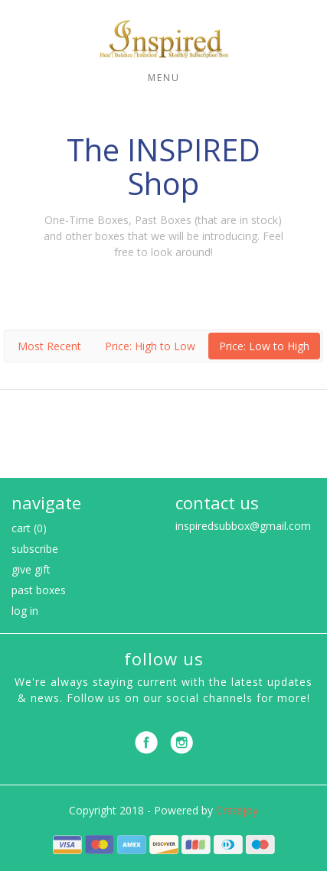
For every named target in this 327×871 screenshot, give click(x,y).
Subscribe (34, 548)
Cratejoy (237, 810)
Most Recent (49, 346)
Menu (164, 77)
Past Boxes (38, 590)
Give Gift (31, 569)
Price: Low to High (264, 346)
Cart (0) (29, 528)
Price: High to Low (150, 346)
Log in (24, 610)
